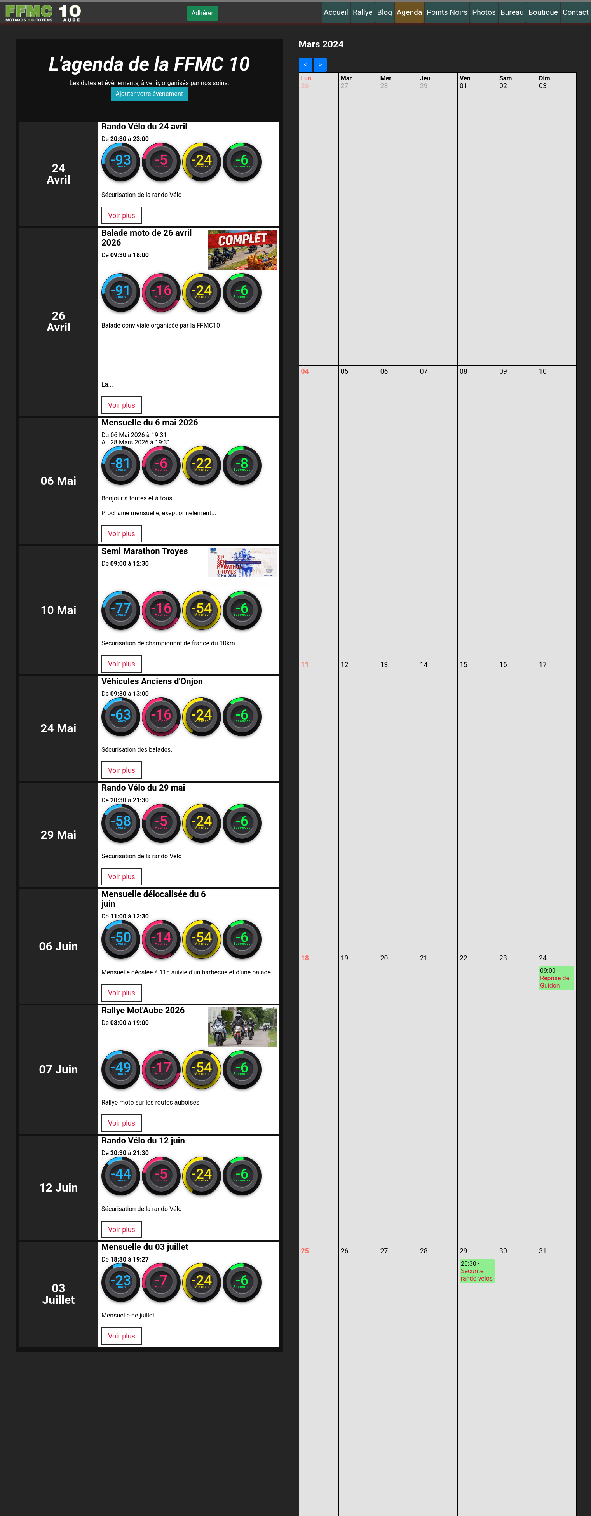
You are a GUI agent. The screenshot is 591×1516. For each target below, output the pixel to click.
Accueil (336, 12)
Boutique (543, 12)
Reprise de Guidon (554, 981)
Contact (576, 12)
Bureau (512, 12)
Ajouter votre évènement (149, 95)
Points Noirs (447, 12)
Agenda (409, 12)
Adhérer (202, 13)
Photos (484, 12)
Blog (384, 12)
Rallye (363, 12)
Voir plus (108, 218)
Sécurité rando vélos (477, 1274)
